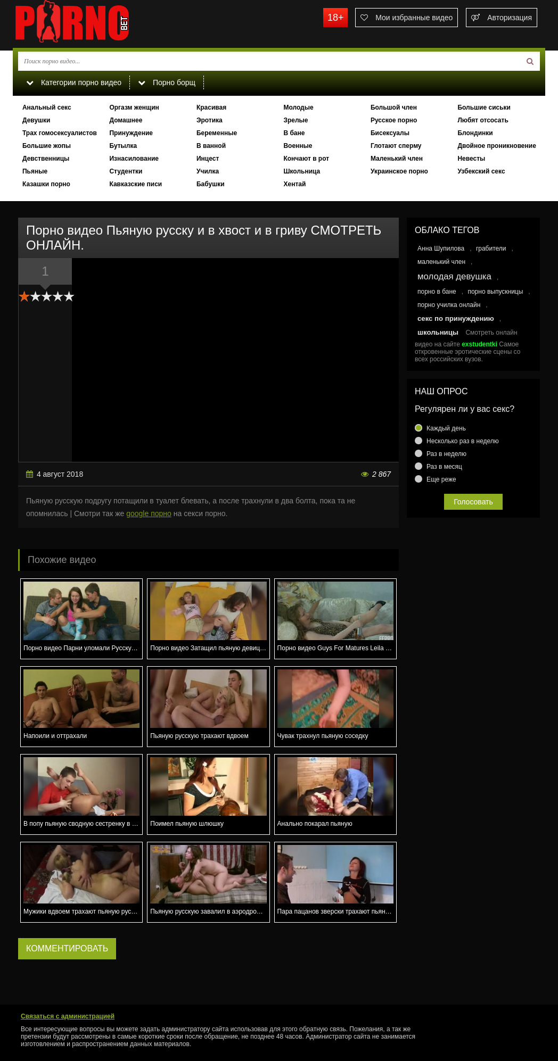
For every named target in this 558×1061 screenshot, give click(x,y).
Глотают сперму (396, 146)
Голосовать (473, 502)
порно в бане (436, 291)
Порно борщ (166, 82)
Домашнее (125, 120)
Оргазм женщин (134, 107)
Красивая (211, 107)
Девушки (36, 120)
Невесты (471, 158)
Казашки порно (46, 184)
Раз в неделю (446, 454)
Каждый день (446, 428)
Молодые (298, 107)
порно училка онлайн (448, 305)
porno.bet (93, 24)
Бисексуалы (390, 133)
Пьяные (34, 171)
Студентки (125, 171)
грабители (491, 248)
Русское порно (394, 120)
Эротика (209, 120)
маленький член (441, 262)
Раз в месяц (444, 466)
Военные (297, 146)
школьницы (437, 332)
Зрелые (295, 120)
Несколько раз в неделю (462, 441)
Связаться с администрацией (67, 1016)
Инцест (207, 158)
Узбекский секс (481, 171)
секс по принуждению (455, 318)
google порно (148, 513)
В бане (294, 133)
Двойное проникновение (496, 146)
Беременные (216, 133)
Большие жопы (46, 146)
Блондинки (475, 133)
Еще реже (441, 479)
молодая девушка (454, 276)
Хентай (294, 184)
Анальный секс (46, 107)
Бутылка (123, 146)
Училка (207, 171)
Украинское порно (399, 171)
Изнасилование (134, 158)
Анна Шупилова (440, 248)
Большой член (394, 107)
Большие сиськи (484, 107)
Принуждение (131, 133)
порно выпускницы (495, 291)
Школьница (301, 171)
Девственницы (45, 158)
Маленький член (397, 158)
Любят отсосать (482, 120)
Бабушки (210, 184)
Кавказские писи (135, 184)
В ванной (211, 146)
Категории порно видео (73, 82)
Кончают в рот (306, 158)
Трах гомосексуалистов (59, 133)
